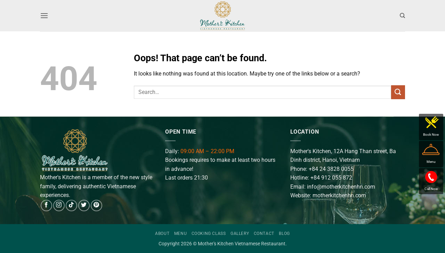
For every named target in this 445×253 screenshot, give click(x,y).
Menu (180, 233)
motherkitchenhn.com (339, 195)
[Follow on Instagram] (59, 205)
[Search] (402, 15)
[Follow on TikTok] (71, 205)
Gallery (239, 233)
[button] (44, 15)
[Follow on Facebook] (46, 205)
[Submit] (398, 92)
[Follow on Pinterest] (96, 205)
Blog (284, 233)
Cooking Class (209, 233)
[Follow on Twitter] (84, 205)
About (162, 233)
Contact (264, 233)
